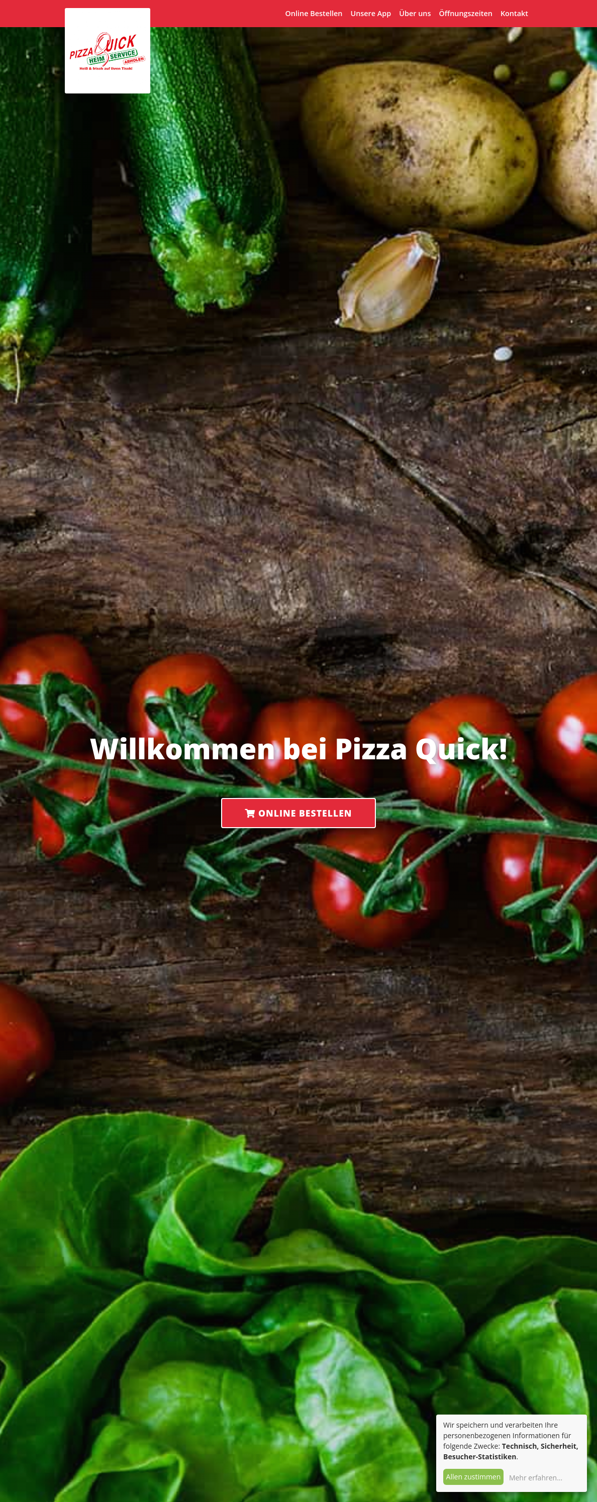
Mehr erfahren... (535, 1477)
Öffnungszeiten (465, 13)
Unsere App (370, 13)
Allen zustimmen (473, 1476)
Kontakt (514, 13)
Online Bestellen (314, 13)
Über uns (415, 13)
